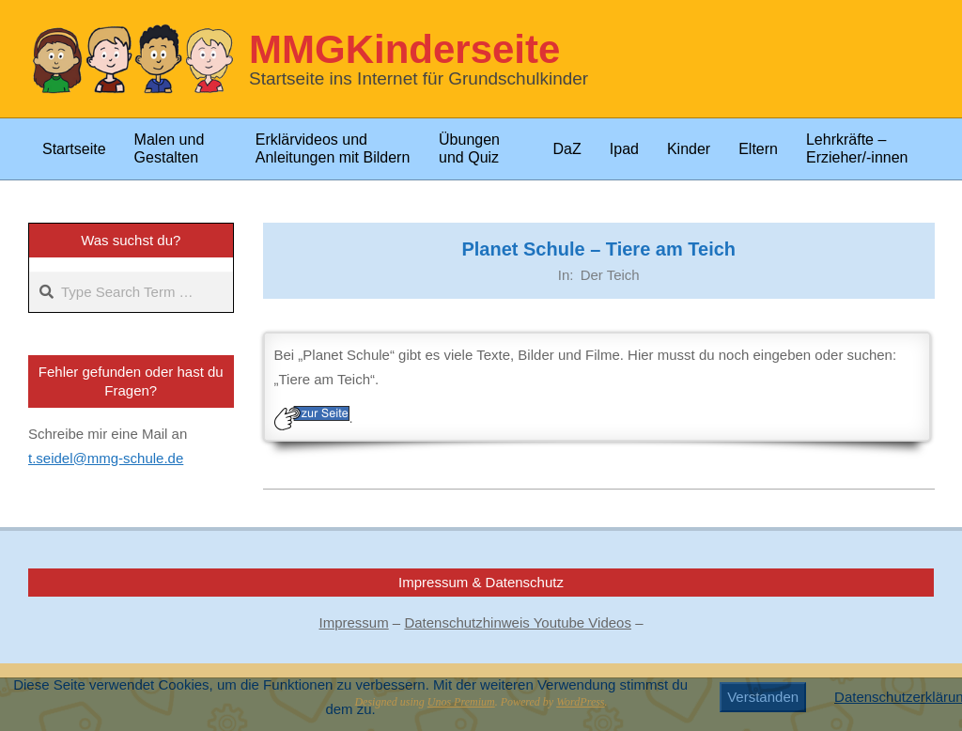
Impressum (354, 622)
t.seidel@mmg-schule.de (105, 458)
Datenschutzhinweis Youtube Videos (517, 622)
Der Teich (610, 275)
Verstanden (763, 697)
